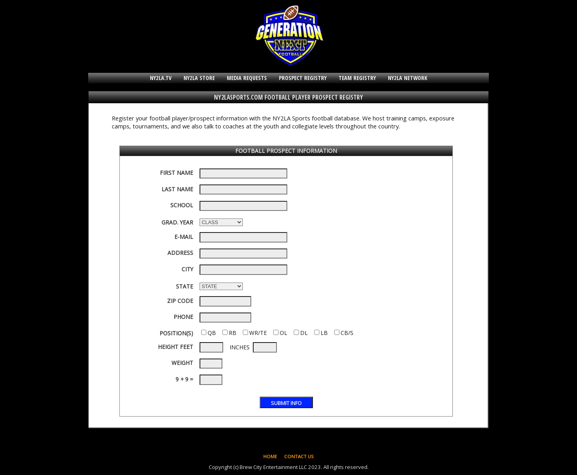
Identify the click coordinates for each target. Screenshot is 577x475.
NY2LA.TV (160, 78)
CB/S (347, 333)
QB (212, 333)
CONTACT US (299, 456)
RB (232, 333)
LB (324, 333)
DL (304, 333)
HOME (270, 456)
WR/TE (258, 333)
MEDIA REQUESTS (247, 78)
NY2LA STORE (199, 78)
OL (283, 333)
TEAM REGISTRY (357, 78)
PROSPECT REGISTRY (303, 78)
